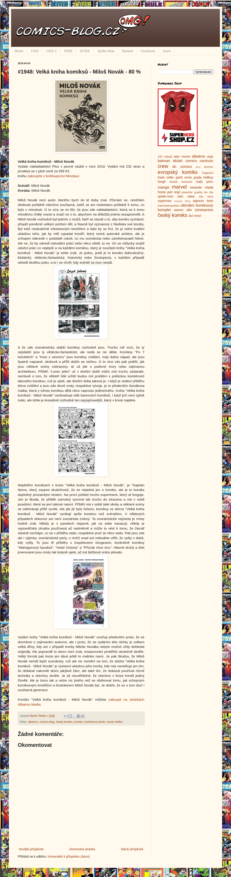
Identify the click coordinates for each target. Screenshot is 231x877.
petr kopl (173, 192)
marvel (179, 187)
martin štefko (115, 721)
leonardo (186, 181)
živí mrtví (195, 216)
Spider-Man (106, 51)
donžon (208, 166)
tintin (210, 201)
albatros (33, 721)
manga (163, 187)
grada (198, 177)
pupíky (198, 192)
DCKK (85, 51)
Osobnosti (148, 51)
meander (196, 187)
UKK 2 (51, 51)
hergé (162, 181)
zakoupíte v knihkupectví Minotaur (53, 176)
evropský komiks (178, 172)
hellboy (208, 177)
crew (163, 166)
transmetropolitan (168, 205)
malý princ (204, 181)
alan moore (182, 156)
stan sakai (186, 196)
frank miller (166, 177)
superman (164, 201)
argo (210, 156)
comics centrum (199, 161)
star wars (206, 196)
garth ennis (184, 177)
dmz (198, 167)
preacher (187, 192)
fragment (207, 173)
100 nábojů (165, 156)
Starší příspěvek (132, 849)
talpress (198, 201)
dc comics (182, 166)
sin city (208, 192)
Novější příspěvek (31, 849)
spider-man (165, 196)
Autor (167, 51)
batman (164, 161)
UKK (35, 51)
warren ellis (183, 210)
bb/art (178, 161)
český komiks (64, 721)
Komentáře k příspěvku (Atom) (69, 856)
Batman (127, 51)
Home (19, 51)
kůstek (173, 181)
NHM (68, 51)
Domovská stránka (82, 849)
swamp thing (182, 201)
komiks (78, 721)
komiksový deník (94, 721)
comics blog (47, 721)
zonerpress (204, 210)
